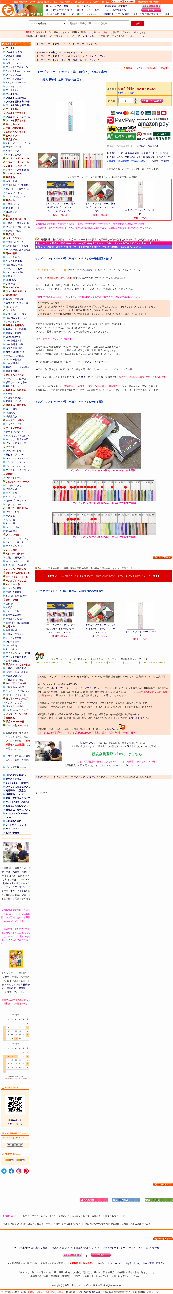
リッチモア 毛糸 (14, 261)
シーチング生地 (13, 638)
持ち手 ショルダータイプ (17, 710)
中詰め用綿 (20, 668)
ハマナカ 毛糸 (13, 257)
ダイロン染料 (12, 611)
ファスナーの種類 (15, 451)
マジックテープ (14, 887)
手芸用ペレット (13, 204)
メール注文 (152, 161)
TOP (16, 1247)
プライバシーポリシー (114, 1247)
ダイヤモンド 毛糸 (15, 272)
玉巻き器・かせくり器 (17, 302)
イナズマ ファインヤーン (97, 56)
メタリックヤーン (15, 504)
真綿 (17, 672)
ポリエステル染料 (15, 619)
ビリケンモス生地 (15, 634)
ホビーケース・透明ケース (17, 189)
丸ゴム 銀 (10, 523)
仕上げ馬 (10, 412)
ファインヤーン (92, 60)
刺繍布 (9, 333)
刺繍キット (11, 329)
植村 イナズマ (75, 52)
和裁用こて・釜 (13, 401)
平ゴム (9, 512)
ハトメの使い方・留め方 (18, 249)
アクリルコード (13, 493)
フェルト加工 (12, 94)
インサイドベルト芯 (16, 443)
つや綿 (9, 672)
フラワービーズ (13, 147)
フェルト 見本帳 (14, 52)
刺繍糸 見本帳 (13, 371)
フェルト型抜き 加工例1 (18, 101)
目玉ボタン (11, 211)
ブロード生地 (12, 641)
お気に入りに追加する (119, 145)
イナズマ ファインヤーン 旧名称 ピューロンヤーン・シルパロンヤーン (100, 207)
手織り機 (19, 299)
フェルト (23, 879)
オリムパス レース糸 (16, 314)
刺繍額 (22, 329)
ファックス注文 (89, 14)
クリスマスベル (22, 223)
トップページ (43, 52)
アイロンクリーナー (16, 542)
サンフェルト (12, 59)
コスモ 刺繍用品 (14, 348)
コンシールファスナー (17, 458)
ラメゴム (10, 515)
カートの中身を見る (116, 10)
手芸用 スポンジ (14, 675)
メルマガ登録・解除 (16, 767)
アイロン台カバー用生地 (18, 653)
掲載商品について (15, 794)
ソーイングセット (15, 431)
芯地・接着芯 (12, 660)
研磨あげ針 (20, 557)
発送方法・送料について (18, 809)
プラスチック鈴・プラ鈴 (18, 227)
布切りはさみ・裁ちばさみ (17, 436)
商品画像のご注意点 (16, 790)
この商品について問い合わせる (125, 157)
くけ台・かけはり (15, 397)
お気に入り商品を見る (148, 145)
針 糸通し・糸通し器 (16, 565)
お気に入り (87, 6)
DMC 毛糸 (11, 280)
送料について (116, 153)
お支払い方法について (61, 10)
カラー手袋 (11, 181)
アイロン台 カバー (15, 546)
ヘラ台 (9, 393)
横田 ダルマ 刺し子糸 (16, 382)
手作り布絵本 (12, 872)
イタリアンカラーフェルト (17, 82)
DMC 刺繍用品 (13, 337)
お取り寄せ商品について (18, 798)
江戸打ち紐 (11, 489)
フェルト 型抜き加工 (16, 97)
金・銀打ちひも (13, 485)
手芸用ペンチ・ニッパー (18, 242)
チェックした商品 (90, 10)
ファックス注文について (18, 786)
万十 (8, 409)
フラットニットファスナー (17, 462)
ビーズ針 (25, 561)
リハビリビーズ (13, 154)
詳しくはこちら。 (87, 36)
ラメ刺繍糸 (24, 367)
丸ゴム (18, 512)
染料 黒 (9, 603)
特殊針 (9, 561)
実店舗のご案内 (13, 821)
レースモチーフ (13, 321)
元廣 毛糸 (10, 276)
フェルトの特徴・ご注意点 (17, 802)
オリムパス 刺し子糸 (16, 378)
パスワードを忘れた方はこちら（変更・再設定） (140, 1263)
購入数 (111, 100)
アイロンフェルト (15, 75)
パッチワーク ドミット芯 (17, 695)
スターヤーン (87, 377)
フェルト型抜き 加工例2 (18, 105)
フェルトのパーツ (15, 90)
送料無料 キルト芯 (15, 687)
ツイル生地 (11, 645)
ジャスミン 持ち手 (15, 706)
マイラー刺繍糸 (13, 359)
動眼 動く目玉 (13, 208)
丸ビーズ (10, 143)
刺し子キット (12, 386)
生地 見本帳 (12, 630)
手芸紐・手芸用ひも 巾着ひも (67, 60)
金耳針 (9, 557)
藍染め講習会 (23, 623)
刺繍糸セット (11, 367)
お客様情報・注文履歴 (116, 6)
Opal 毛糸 (11, 283)
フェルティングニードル (18, 116)
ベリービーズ (12, 150)
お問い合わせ (12, 832)
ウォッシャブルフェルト (18, 67)
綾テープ (10, 500)
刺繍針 (16, 561)
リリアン (21, 500)
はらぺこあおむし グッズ (17, 196)
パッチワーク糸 (13, 424)
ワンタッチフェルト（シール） (18, 71)
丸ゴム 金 (10, 519)
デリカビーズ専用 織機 (17, 170)
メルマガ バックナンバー (17, 825)
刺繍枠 (18, 333)
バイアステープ (13, 497)
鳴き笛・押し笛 (13, 230)
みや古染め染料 (13, 615)
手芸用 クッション (15, 679)
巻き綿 (24, 672)
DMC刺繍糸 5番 (14, 340)
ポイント (160, 14)
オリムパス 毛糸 (14, 268)
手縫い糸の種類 (13, 592)
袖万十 (15, 409)
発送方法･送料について (62, 14)
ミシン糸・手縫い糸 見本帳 (17, 596)
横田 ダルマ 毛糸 (14, 264)
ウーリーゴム (12, 527)
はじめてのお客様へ (60, 6)
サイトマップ (12, 829)
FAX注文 (165, 161)
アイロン (10, 538)
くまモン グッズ (14, 192)
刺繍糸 (6, 883)
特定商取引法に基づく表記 (116, 14)
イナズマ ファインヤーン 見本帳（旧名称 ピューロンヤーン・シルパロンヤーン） (60, 207)
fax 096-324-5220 (92, 1292)
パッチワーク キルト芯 (17, 691)
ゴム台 (24, 246)
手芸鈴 (9, 223)
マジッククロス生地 (16, 657)
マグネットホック (15, 477)
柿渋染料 (10, 607)
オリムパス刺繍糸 (15, 355)
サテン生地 (11, 649)
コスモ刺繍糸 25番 (15, 352)
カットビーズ (23, 143)
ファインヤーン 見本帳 (120, 369)
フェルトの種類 (13, 55)
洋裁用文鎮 (11, 416)
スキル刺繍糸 (12, 363)
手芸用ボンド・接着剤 (17, 185)
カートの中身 (162, 153)
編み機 (9, 299)
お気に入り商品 (13, 779)
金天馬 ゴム (12, 531)
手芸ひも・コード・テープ (68, 688)
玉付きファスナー (15, 454)
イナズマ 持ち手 (14, 702)
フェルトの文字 (13, 86)
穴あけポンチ (12, 246)
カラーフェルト (13, 63)
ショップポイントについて (17, 783)
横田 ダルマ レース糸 (16, 318)
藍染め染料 (10, 623)
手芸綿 (9, 668)
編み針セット (12, 306)
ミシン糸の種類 (13, 588)
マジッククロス (18, 891)
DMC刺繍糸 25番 (14, 344)
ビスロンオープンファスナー (17, 466)
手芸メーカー (59, 52)
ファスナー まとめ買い (17, 470)
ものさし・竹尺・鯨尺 (17, 439)
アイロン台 (22, 538)
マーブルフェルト (15, 78)
